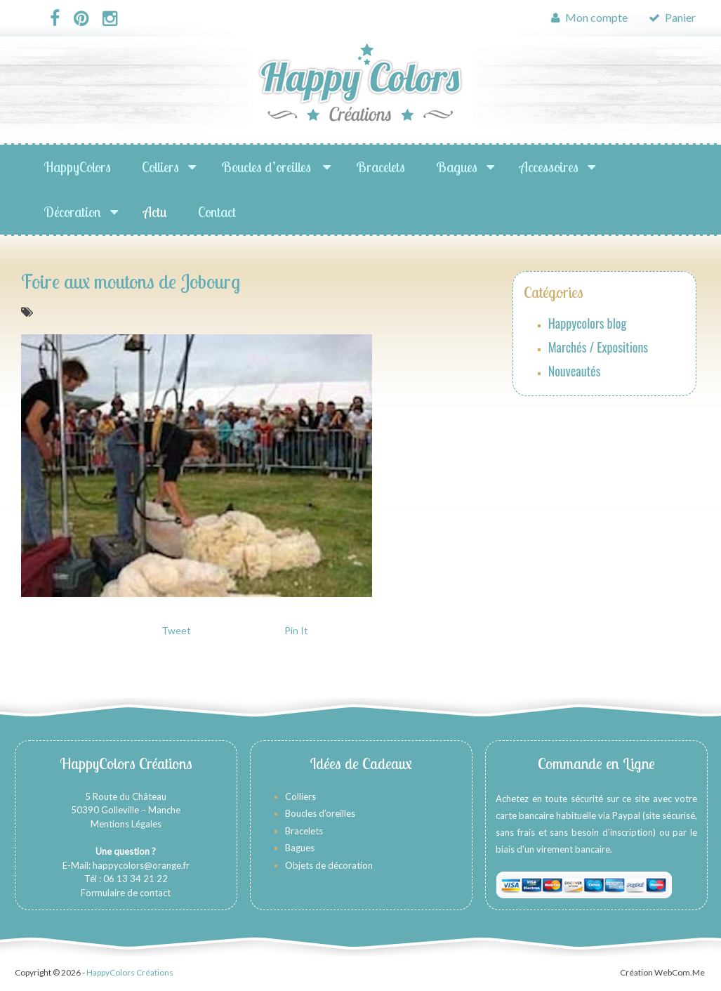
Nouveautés (574, 371)
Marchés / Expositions (598, 347)
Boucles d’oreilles (267, 167)
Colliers (160, 167)
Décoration (72, 212)
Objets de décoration (329, 865)
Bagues (456, 167)
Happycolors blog (587, 323)
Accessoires (549, 167)
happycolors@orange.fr (141, 865)
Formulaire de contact (126, 892)
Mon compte (589, 17)
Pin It (296, 630)
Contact (217, 212)
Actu (155, 212)
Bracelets (380, 167)
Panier (672, 17)
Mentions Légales (126, 823)
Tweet (176, 630)
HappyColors (77, 167)
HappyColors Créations (129, 972)
